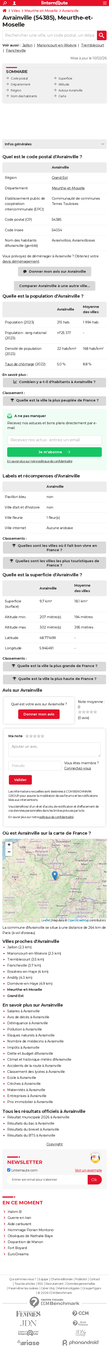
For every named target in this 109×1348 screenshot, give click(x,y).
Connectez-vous (77, 768)
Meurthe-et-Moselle (40, 11)
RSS (40, 1284)
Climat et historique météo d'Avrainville (39, 1059)
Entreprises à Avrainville (26, 1096)
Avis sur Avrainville (70, 90)
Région (16, 90)
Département (20, 84)
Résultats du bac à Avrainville (30, 1123)
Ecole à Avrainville (21, 1078)
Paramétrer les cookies (23, 1288)
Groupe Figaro (91, 1288)
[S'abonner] (54, 1179)
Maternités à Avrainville (26, 1090)
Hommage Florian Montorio (31, 1230)
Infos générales (18, 144)
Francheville (16, 50)
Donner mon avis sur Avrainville (57, 271)
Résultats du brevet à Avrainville (33, 1129)
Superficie (65, 78)
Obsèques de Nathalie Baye (30, 1236)
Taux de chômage (19, 364)
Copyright (54, 1144)
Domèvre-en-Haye (22, 983)
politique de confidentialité (56, 817)
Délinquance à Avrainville (27, 1023)
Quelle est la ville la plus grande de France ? (57, 666)
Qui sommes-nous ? (22, 1279)
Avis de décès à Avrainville (28, 1017)
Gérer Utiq (48, 1288)
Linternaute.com (22, 1170)
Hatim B (15, 1212)
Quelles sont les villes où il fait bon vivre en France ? (57, 548)
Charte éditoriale (62, 1279)
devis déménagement (20, 261)
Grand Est (60, 178)
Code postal (19, 78)
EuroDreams (18, 1254)
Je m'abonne (50, 452)
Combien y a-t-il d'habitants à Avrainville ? (57, 382)
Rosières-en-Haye (22, 971)
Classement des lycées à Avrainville (36, 1072)
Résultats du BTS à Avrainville (31, 1135)
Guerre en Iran (19, 1218)
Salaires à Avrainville (23, 1011)
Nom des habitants (24, 96)
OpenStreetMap (78, 920)
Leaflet (45, 920)
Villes (15, 11)
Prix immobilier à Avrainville (30, 1102)
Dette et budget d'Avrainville (30, 1053)
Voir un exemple (88, 1170)
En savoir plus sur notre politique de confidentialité (39, 461)
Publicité (81, 1279)
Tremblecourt (92, 45)
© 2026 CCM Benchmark (55, 1293)
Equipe (43, 1279)
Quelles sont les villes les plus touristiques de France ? (56, 563)
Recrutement (55, 1284)
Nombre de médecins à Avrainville (35, 1041)
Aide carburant (19, 1224)
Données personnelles (80, 1284)
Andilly (12, 977)
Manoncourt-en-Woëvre (57, 45)
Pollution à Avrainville (24, 1029)
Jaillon (27, 45)
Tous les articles (24, 1284)
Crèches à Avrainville (24, 1084)
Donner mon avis (38, 714)
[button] (55, 876)
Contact (94, 1279)
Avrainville (70, 11)
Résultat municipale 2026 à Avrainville (38, 1117)
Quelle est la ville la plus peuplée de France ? (57, 400)
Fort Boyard (17, 1248)
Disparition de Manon (25, 1242)
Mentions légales (68, 1288)
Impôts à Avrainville (23, 1047)
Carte (62, 96)
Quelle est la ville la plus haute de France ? (57, 679)
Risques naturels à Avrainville (30, 1035)
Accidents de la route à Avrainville (34, 1066)
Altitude (63, 84)
